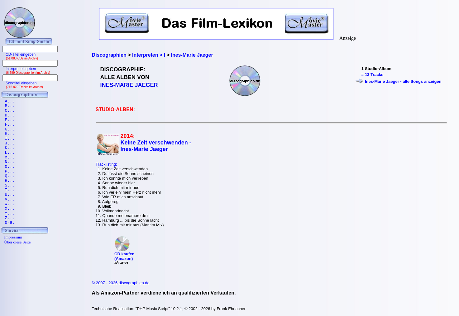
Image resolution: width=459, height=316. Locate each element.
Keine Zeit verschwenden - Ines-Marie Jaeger (156, 145)
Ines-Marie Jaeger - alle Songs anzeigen (403, 81)
